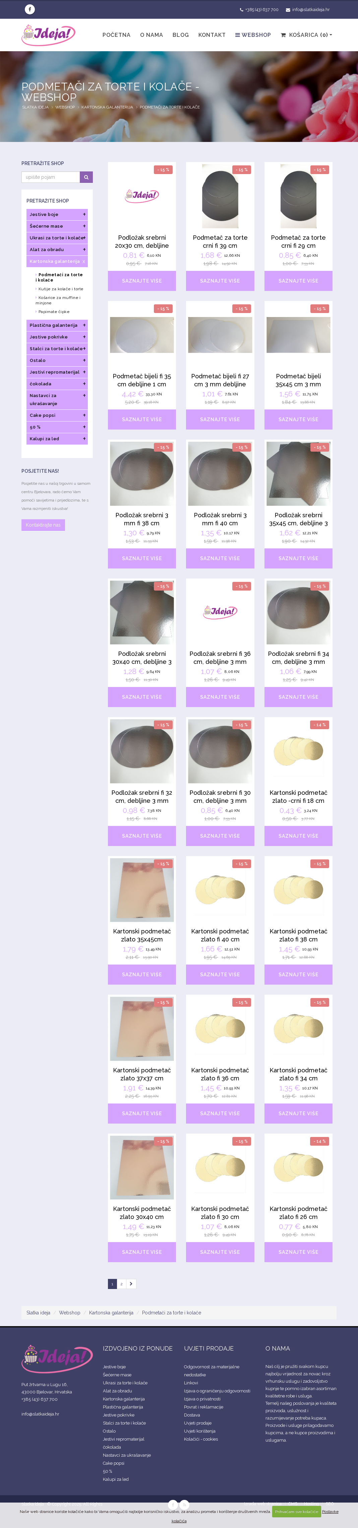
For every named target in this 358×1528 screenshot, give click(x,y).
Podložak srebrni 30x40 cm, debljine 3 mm (142, 661)
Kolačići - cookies (201, 1439)
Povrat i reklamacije (203, 1406)
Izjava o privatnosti (202, 1398)
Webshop (253, 35)
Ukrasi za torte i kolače (125, 1382)
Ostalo (109, 1431)
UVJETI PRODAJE (209, 1348)
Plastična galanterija (123, 1406)
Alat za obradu (117, 1390)
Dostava (192, 1415)
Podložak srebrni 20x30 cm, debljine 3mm (142, 245)
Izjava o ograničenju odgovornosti (217, 1390)
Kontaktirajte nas (43, 525)
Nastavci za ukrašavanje (127, 1455)
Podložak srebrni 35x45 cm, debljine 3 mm (298, 523)
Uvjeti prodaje (198, 1423)
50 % (107, 1471)
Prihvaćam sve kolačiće (296, 1511)
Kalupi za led (116, 1479)
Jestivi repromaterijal (123, 1439)
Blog (181, 35)
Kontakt (212, 35)
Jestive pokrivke (118, 1415)
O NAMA (277, 1348)
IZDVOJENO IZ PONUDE (138, 1348)
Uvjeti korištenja (200, 1431)
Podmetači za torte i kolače (170, 107)
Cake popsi (113, 1463)
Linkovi (191, 1382)
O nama (151, 35)
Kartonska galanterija (107, 107)
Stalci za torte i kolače (124, 1423)
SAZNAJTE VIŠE (142, 281)
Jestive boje (114, 1366)
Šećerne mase (117, 1374)
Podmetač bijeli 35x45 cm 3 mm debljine (298, 384)
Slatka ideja (35, 107)
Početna (117, 35)
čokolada (112, 1447)
